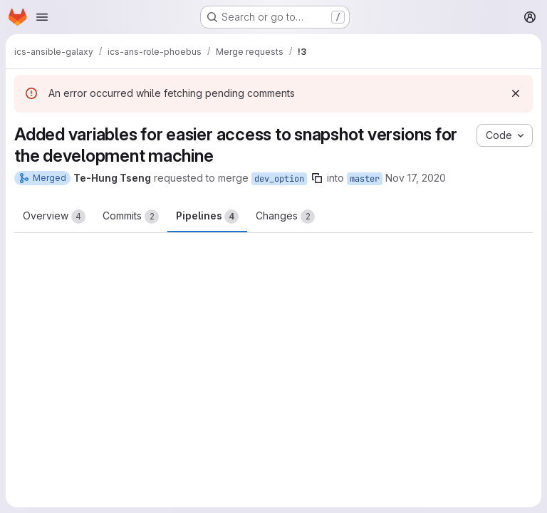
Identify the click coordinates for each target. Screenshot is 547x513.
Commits (131, 216)
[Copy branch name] (316, 178)
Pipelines (207, 216)
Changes (285, 216)
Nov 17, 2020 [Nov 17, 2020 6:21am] (415, 178)
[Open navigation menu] (42, 17)
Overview (54, 216)
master (365, 179)
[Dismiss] (515, 93)
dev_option (279, 179)
